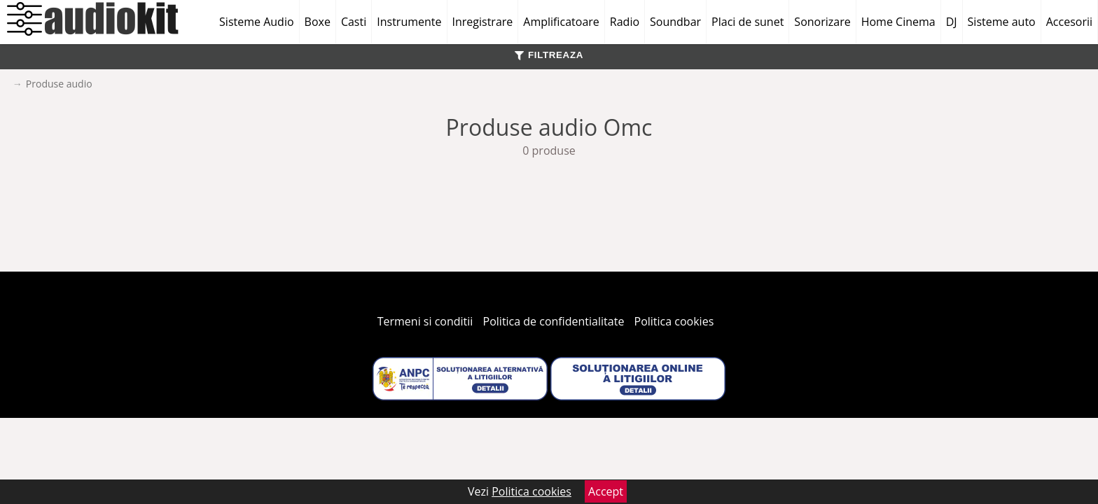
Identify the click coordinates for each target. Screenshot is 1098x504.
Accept (605, 491)
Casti (353, 21)
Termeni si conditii (425, 321)
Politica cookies (674, 321)
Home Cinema (898, 21)
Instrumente (409, 21)
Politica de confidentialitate (554, 321)
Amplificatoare (561, 21)
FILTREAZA (549, 55)
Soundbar (675, 21)
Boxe (318, 21)
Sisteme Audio (256, 21)
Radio (624, 21)
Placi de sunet (747, 21)
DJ (951, 21)
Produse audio (59, 83)
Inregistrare (482, 21)
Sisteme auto (1002, 21)
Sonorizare (822, 21)
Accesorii (1069, 21)
